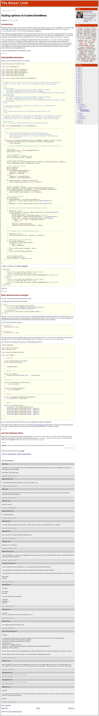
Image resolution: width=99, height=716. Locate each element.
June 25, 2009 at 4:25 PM (7, 606)
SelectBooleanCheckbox (89, 50)
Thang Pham (5, 672)
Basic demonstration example (14, 295)
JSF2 (81, 42)
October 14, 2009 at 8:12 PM (8, 658)
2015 (79, 90)
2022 (79, 77)
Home (38, 708)
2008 (79, 102)
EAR (89, 34)
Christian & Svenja (7, 563)
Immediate (88, 38)
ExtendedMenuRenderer (12, 57)
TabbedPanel (90, 54)
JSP (85, 42)
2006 (79, 123)
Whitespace (86, 61)
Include (92, 38)
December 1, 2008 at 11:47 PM (9, 560)
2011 (79, 97)
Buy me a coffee (87, 20)
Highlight (95, 37)
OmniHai (92, 45)
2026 (79, 70)
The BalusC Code (14, 3)
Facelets (93, 35)
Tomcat (85, 56)
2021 (79, 79)
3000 (79, 68)
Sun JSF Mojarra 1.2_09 (40, 425)
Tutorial (94, 56)
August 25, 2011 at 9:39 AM (8, 669)
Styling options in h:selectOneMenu (84, 110)
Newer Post (4, 708)
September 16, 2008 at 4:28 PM (9, 486)
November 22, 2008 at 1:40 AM (9, 528)
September (82, 106)
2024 (79, 73)
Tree (89, 56)
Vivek (3, 464)
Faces (78, 37)
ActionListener (80, 28)
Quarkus (86, 49)
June (80, 115)
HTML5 (80, 38)
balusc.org (93, 17)
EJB (78, 35)
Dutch (85, 34)
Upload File (86, 57)
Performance (89, 47)
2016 (79, 88)
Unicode (80, 57)
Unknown (4, 501)
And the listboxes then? (12, 433)
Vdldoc (79, 60)
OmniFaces (83, 45)
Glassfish (90, 37)
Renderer (19, 454)
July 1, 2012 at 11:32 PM (7, 676)
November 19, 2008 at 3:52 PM (9, 508)
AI (84, 28)
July (80, 113)
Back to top (4, 53)
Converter (93, 30)
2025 (79, 71)
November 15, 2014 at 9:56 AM (9, 702)
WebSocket (92, 60)
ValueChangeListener (92, 58)
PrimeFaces (80, 49)
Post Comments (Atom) (15, 711)
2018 (79, 84)
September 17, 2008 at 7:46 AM (9, 498)
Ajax (88, 28)
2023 (79, 75)
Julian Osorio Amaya (8, 631)
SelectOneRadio (91, 52)
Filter (82, 37)
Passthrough (82, 47)
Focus (86, 37)
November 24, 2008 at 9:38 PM (9, 538)
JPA (90, 40)
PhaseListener (81, 48)
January (81, 118)
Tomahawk (79, 56)
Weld (82, 61)
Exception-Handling (86, 35)
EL (81, 35)
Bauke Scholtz (6, 479)
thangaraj (5, 584)
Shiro (86, 53)
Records (93, 49)
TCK (94, 54)
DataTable (79, 33)
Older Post (71, 708)
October (81, 104)
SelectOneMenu (27, 454)
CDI (81, 29)
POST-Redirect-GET (90, 48)
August (81, 108)
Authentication (92, 28)
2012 (79, 95)
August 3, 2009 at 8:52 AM (8, 618)
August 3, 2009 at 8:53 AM (8, 628)
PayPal (86, 21)
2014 (79, 91)
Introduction (7, 24)
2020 (79, 80)
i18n (83, 38)
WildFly (90, 61)
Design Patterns (87, 33)
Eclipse (93, 34)
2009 (79, 101)
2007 (79, 121)
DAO (94, 32)
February (81, 117)
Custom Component (87, 32)
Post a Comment (6, 705)
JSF (6, 454)
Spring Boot (91, 53)
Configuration (87, 30)
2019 (79, 82)
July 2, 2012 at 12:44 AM (7, 684)
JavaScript (80, 40)
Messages (86, 43)
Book (78, 29)
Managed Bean (12, 454)
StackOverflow (82, 54)
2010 (79, 99)
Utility (78, 58)
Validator (83, 58)
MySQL (91, 43)
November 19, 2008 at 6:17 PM (9, 518)
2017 (79, 86)
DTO (81, 34)
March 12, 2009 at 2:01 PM (8, 581)
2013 (79, 93)
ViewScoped (85, 60)
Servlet (81, 53)
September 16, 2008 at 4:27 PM (9, 476)
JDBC (86, 40)
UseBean (93, 57)
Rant (90, 49)
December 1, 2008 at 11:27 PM (9, 548)
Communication (87, 29)
